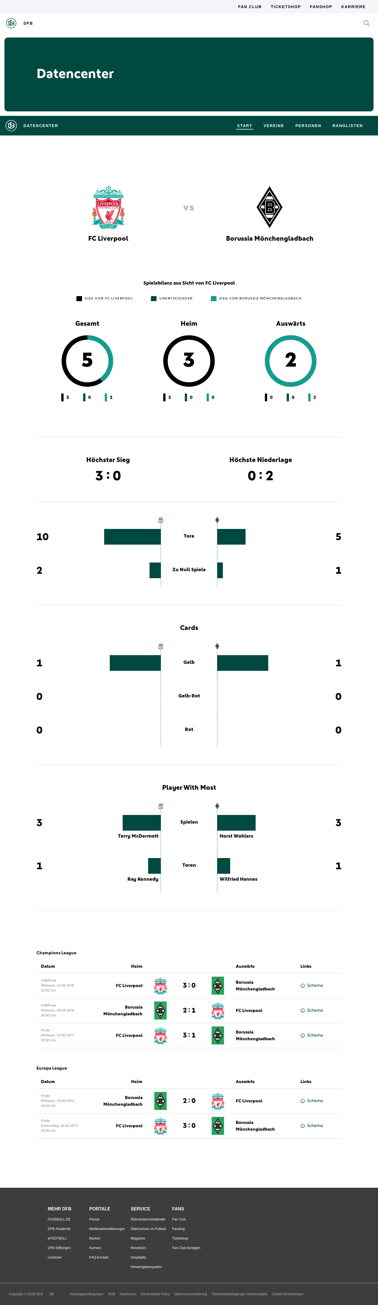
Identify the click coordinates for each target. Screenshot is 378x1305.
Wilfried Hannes (238, 879)
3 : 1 (189, 1035)
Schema (311, 985)
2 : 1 (189, 1010)
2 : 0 (189, 1101)
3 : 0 (189, 985)
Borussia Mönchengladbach (255, 985)
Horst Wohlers (236, 836)
